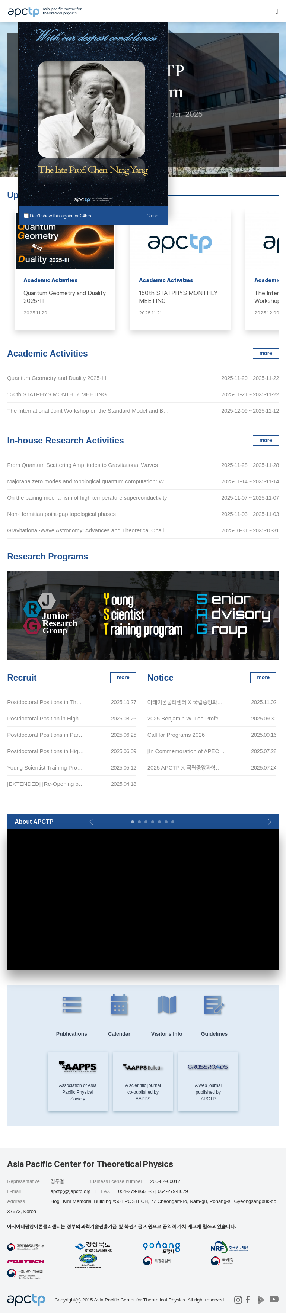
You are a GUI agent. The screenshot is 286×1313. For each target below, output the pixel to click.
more (266, 353)
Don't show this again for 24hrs (60, 216)
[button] (91, 822)
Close (153, 215)
